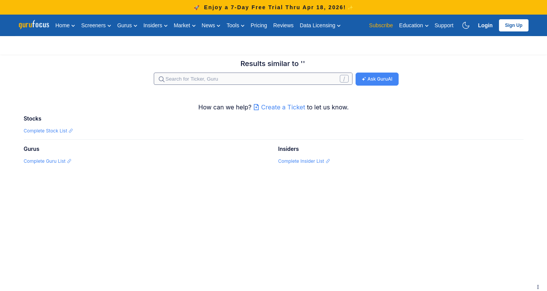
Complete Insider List (304, 161)
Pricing (259, 25)
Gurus (127, 25)
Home (65, 25)
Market (185, 25)
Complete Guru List (47, 161)
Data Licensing (320, 25)
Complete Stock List (48, 131)
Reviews (283, 25)
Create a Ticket (280, 107)
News (211, 25)
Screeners (96, 25)
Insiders (155, 25)
